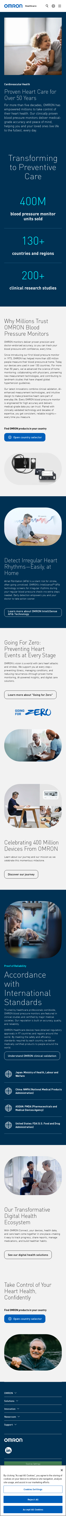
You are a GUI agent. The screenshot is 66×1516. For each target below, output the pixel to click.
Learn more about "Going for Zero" (30, 695)
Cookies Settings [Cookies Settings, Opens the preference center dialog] (33, 1489)
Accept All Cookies (33, 1509)
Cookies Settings (33, 1464)
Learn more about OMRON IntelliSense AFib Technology (32, 612)
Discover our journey (21, 874)
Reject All (33, 1499)
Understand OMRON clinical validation (32, 1056)
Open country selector (25, 437)
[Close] (62, 1470)
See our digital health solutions (28, 1255)
